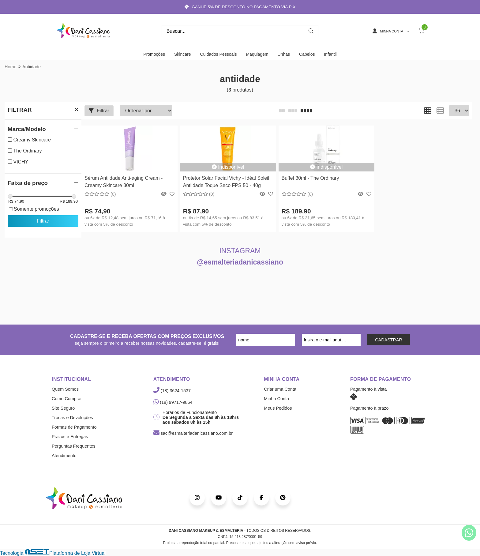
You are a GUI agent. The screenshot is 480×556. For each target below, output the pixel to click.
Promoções (154, 54)
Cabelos (307, 54)
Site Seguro (63, 408)
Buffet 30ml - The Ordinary (310, 178)
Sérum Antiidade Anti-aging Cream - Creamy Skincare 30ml (123, 181)
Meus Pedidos (278, 408)
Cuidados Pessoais (218, 54)
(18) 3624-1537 (172, 390)
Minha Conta (276, 398)
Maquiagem (257, 54)
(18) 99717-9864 (173, 402)
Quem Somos (65, 389)
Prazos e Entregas (70, 436)
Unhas (284, 54)
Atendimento (64, 455)
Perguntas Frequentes (73, 446)
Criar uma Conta (280, 389)
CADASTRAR (388, 339)
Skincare (182, 54)
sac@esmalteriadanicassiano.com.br (193, 433)
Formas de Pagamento (74, 427)
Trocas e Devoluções (72, 417)
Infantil (330, 54)
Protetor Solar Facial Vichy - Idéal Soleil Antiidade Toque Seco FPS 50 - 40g (226, 181)
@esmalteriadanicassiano (240, 262)
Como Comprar (67, 398)
